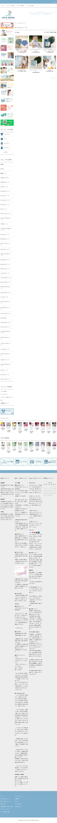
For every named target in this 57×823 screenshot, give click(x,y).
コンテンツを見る (29, 5)
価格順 (51, 32)
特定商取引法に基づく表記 (7, 806)
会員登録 (17, 798)
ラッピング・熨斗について (7, 397)
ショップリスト (4, 394)
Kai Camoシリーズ (22, 23)
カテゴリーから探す (9, 5)
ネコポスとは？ (19, 628)
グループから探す (19, 5)
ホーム (3, 5)
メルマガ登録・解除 (5, 811)
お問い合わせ (18, 806)
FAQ (2, 400)
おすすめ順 (46, 32)
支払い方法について (5, 798)
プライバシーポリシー (6, 809)
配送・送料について (5, 801)
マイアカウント (18, 796)
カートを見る (18, 804)
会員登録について (5, 403)
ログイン (17, 801)
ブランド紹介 (4, 391)
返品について (4, 804)
